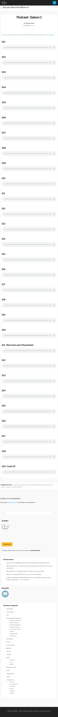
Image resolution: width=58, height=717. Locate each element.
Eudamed (12, 660)
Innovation (12, 686)
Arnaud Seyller (50, 34)
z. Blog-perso (10, 680)
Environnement (14, 684)
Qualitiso (12, 690)
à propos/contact (45, 711)
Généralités (10, 639)
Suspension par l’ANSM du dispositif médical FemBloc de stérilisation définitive (28, 563)
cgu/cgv (36, 711)
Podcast (33, 25)
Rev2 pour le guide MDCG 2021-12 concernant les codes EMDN (24, 574)
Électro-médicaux (14, 622)
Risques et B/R (13, 633)
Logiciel (12, 631)
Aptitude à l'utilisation (15, 620)
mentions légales (28, 711)
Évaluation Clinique (15, 627)
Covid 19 (12, 682)
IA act (8, 642)
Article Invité (10, 612)
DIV (8, 615)
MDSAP (9, 648)
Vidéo (8, 676)
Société (12, 693)
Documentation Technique (14, 618)
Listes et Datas (11, 645)
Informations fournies (15, 629)
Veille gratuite (10, 673)
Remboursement (11, 667)
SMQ (8, 670)
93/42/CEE (10, 609)
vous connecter (12, 502)
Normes (9, 651)
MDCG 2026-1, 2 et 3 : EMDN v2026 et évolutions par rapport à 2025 (25, 571)
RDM (8, 657)
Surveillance (13, 635)
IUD (11, 662)
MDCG (11, 664)
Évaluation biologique (15, 624)
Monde (11, 688)
